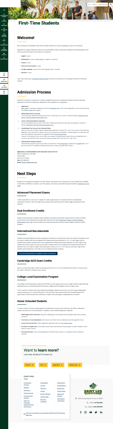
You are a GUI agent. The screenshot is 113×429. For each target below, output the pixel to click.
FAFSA (78, 143)
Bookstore (27, 390)
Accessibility (44, 383)
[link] (29, 365)
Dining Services (28, 393)
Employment (61, 383)
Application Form (55, 108)
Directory (43, 388)
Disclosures (60, 388)
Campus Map (44, 397)
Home (89, 4)
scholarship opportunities (40, 79)
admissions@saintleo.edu (29, 162)
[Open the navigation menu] (4, 10)
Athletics (26, 388)
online (31, 110)
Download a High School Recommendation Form (39, 125)
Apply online (24, 108)
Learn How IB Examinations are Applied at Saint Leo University (37, 253)
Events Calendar (45, 394)
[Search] (111, 4)
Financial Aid (64, 143)
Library (42, 391)
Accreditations (61, 386)
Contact (42, 386)
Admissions (94, 4)
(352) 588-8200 (97, 407)
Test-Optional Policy (60, 134)
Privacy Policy (61, 391)
